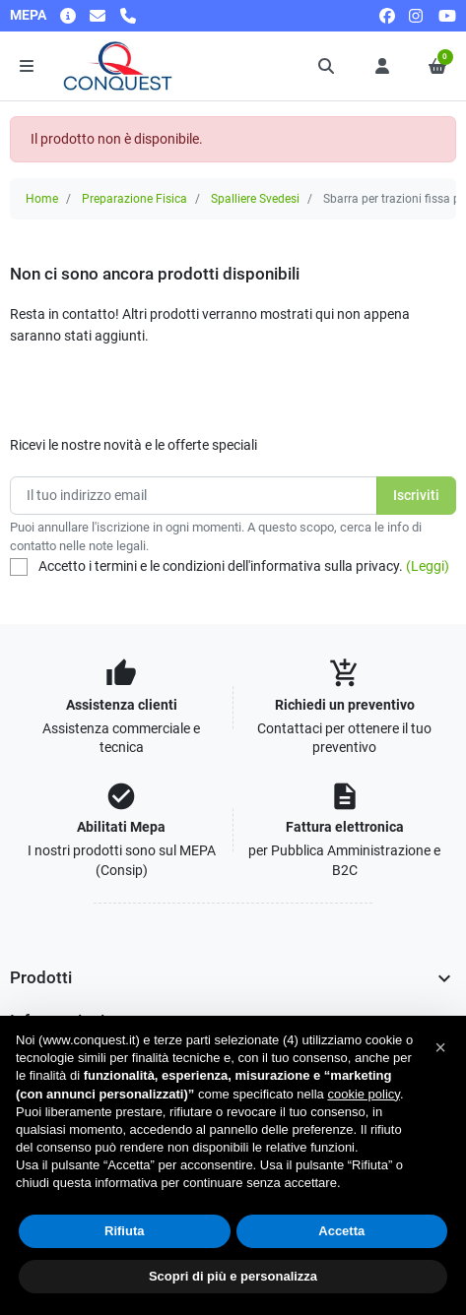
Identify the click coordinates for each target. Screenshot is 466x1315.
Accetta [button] (341, 1230)
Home (42, 199)
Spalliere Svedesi (255, 199)
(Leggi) (427, 566)
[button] (327, 66)
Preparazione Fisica (134, 199)
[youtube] (447, 15)
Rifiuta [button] (124, 1230)
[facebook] (387, 15)
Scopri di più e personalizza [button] (233, 1276)
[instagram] (417, 15)
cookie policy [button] (363, 1094)
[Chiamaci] (128, 15)
